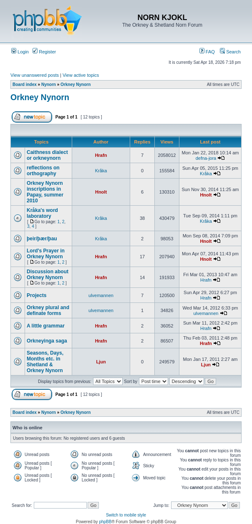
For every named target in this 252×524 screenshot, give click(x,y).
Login (20, 51)
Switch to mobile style (126, 515)
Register (44, 51)
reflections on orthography (43, 170)
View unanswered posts (34, 75)
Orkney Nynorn (75, 84)
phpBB (105, 521)
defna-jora (206, 158)
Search (230, 51)
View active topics (81, 75)
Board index (25, 84)
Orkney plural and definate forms (48, 310)
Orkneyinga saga (47, 341)
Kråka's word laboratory (42, 213)
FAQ (207, 51)
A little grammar (46, 326)
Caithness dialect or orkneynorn (47, 155)
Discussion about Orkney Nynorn (47, 274)
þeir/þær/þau (42, 239)
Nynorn (48, 84)
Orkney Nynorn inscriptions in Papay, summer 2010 (45, 192)
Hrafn (101, 155)
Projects (36, 295)
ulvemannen (100, 295)
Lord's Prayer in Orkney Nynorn (46, 253)
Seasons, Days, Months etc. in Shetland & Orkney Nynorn (45, 361)
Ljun (101, 361)
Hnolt (101, 191)
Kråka (101, 170)
